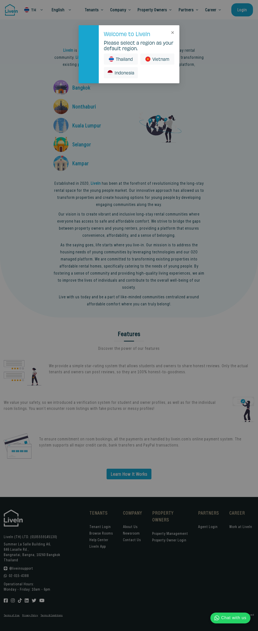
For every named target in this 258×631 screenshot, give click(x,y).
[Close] (172, 32)
